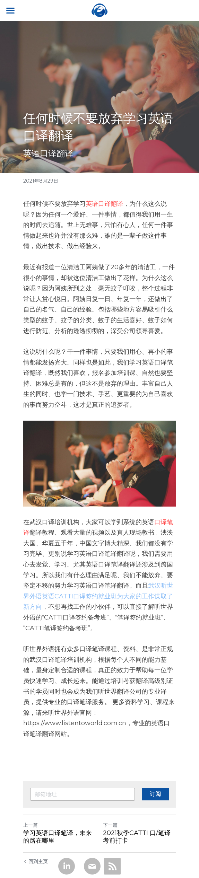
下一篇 (110, 825)
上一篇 (30, 825)
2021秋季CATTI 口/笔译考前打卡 (137, 837)
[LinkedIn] (66, 866)
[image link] (99, 10)
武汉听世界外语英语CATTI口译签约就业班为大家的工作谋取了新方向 (98, 596)
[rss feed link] (112, 866)
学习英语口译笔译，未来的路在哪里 (57, 837)
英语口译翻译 (104, 204)
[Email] (92, 866)
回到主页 (35, 861)
